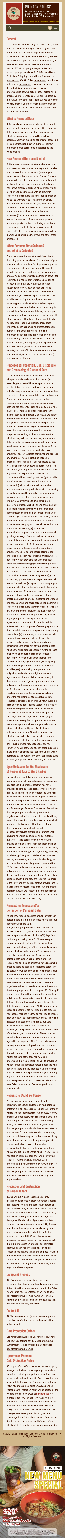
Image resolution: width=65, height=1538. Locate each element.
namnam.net (24, 48)
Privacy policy (54, 1433)
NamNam (23, 1433)
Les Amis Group (37, 1433)
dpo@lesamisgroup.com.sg (20, 927)
